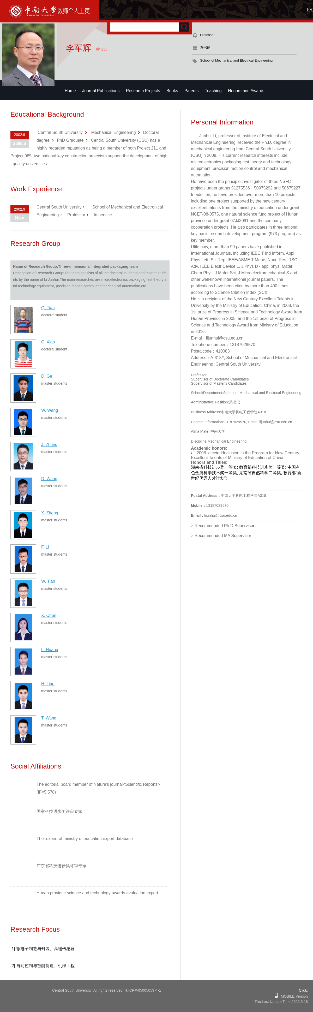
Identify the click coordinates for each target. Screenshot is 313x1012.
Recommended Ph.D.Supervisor (224, 525)
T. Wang (48, 718)
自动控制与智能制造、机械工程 (45, 965)
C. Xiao (48, 342)
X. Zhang (49, 513)
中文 (309, 10)
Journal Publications (100, 90)
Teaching (213, 90)
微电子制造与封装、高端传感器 (45, 948)
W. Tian (48, 581)
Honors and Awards (246, 90)
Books (172, 90)
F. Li (45, 547)
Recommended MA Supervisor (223, 535)
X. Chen (48, 615)
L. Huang (49, 649)
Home (70, 90)
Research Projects (143, 90)
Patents (191, 90)
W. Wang (49, 410)
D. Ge (46, 376)
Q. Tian (48, 308)
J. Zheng (49, 444)
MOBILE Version (293, 996)
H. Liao (48, 684)
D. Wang (49, 479)
